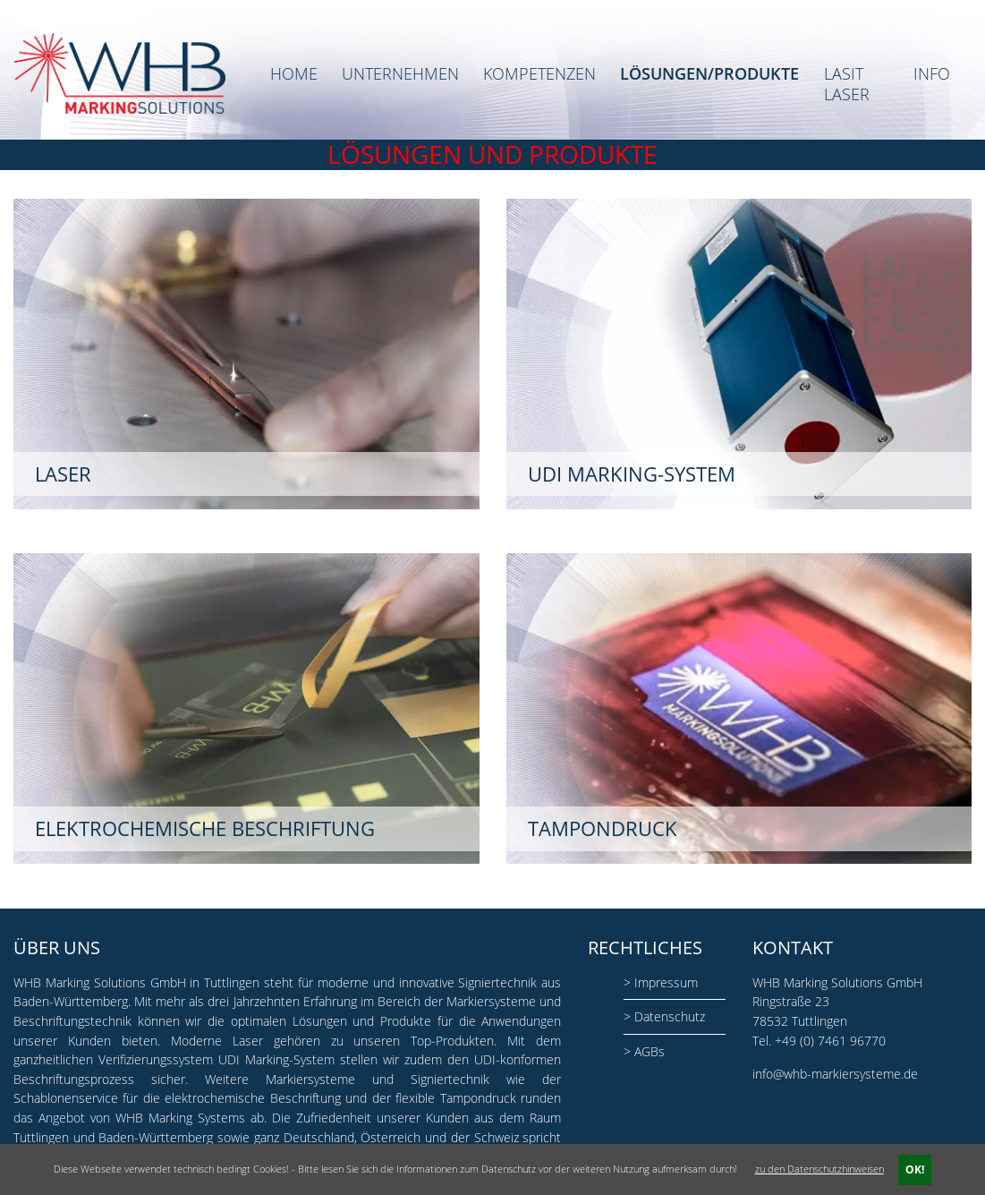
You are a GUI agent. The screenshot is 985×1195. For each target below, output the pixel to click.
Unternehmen (400, 74)
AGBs (649, 1051)
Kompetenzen (539, 74)
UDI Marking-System (276, 1059)
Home (294, 74)
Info (931, 74)
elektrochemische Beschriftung (252, 1097)
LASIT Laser (847, 84)
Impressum (666, 982)
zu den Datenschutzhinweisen (819, 1168)
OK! (914, 1169)
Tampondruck (478, 1097)
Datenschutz (669, 1016)
